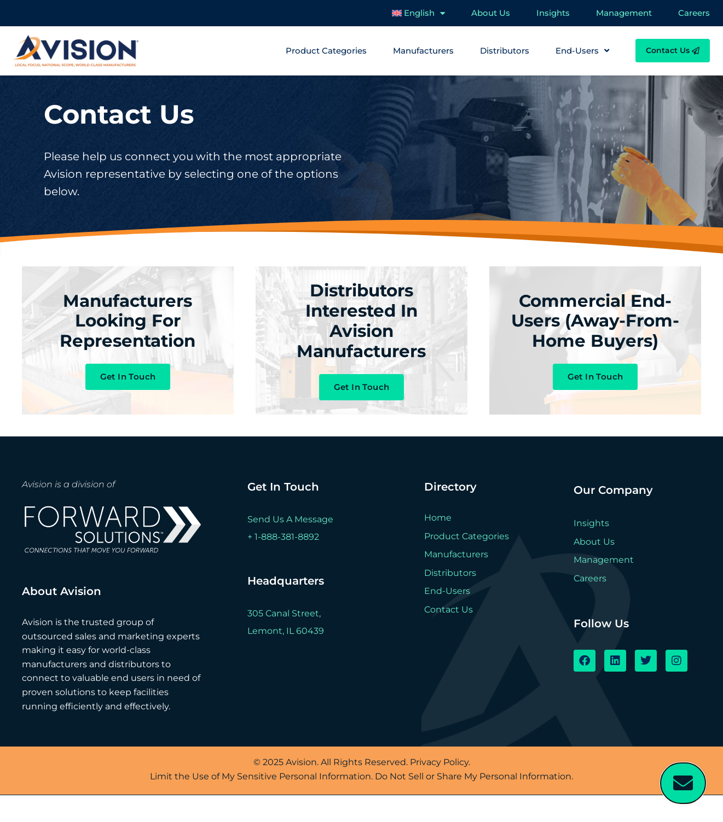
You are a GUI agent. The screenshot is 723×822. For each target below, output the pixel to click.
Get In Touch (128, 392)
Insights (553, 13)
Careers (694, 13)
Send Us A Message (290, 546)
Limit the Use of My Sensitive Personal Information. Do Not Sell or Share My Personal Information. (361, 803)
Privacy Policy (439, 789)
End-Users (582, 51)
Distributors (504, 50)
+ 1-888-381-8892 (283, 563)
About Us (490, 13)
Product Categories (326, 50)
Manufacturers (423, 50)
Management (624, 13)
